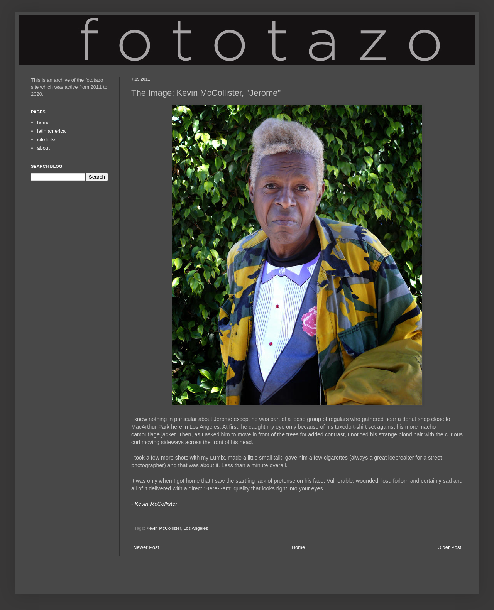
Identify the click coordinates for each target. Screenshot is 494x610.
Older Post (449, 547)
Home (298, 547)
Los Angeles (195, 528)
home (43, 122)
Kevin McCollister (163, 528)
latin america (51, 131)
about (43, 148)
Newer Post (146, 547)
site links (46, 139)
